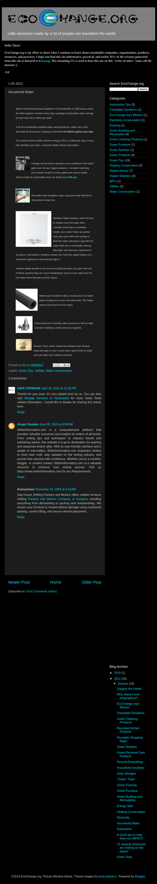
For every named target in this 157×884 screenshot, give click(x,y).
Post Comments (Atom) (41, 591)
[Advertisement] (120, 371)
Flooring (115, 125)
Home (55, 582)
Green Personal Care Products (131, 754)
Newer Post (19, 582)
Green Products (120, 155)
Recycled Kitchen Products (128, 729)
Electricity (123, 817)
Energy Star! (125, 806)
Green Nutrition (120, 149)
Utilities (39, 370)
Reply (21, 412)
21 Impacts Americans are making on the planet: (131, 847)
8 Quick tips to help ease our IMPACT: (130, 836)
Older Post (91, 582)
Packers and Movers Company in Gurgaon (58, 499)
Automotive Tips (120, 104)
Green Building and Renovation (122, 132)
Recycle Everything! (130, 761)
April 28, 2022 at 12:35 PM (58, 388)
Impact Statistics (120, 175)
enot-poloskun (107, 876)
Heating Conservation (124, 165)
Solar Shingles (126, 773)
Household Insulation (130, 767)
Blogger (140, 876)
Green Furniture (120, 144)
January (123, 683)
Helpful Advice (119, 170)
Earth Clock (124, 857)
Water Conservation (59, 370)
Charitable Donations (123, 109)
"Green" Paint (126, 779)
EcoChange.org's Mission (126, 115)
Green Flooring (127, 785)
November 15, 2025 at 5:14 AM (55, 489)
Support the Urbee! (129, 688)
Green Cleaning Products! (127, 720)
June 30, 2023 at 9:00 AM (56, 424)
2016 (118, 672)
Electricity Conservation (125, 120)
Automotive (124, 829)
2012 (118, 678)
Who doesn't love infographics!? (128, 696)
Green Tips (26, 370)
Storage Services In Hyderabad (46, 398)
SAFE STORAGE (28, 388)
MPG (113, 181)
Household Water (128, 823)
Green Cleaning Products (126, 139)
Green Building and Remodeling (129, 798)
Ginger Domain (27, 424)
